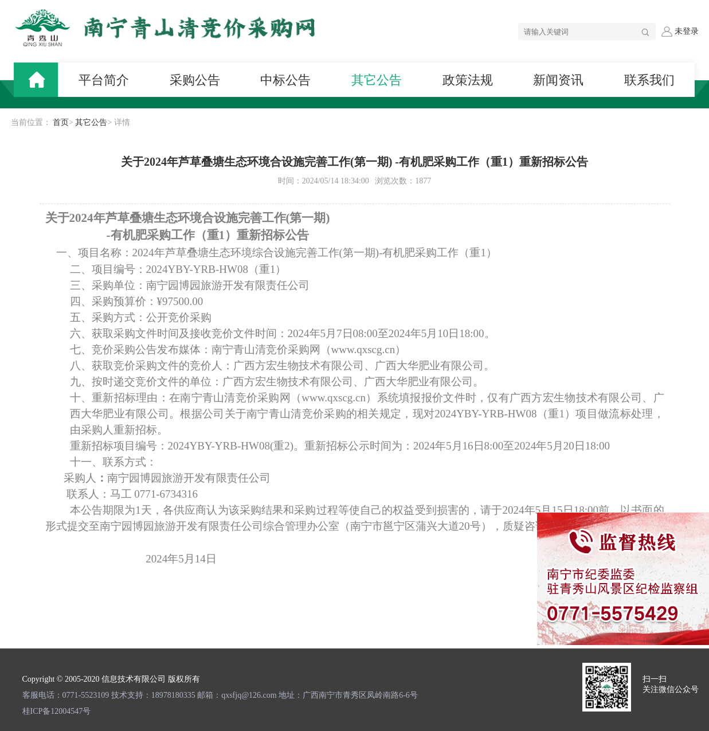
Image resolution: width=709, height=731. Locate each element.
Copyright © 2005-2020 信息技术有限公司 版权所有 (111, 679)
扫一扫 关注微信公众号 (671, 684)
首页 (61, 122)
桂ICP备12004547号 (56, 711)
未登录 (679, 31)
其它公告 (91, 122)
